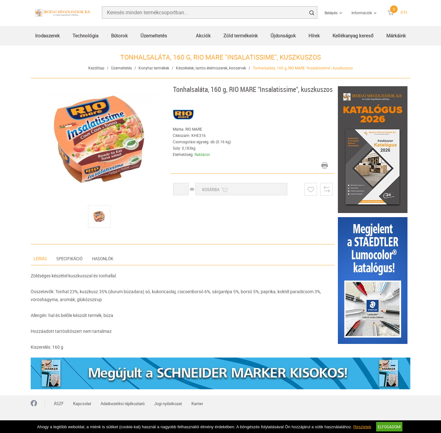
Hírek (314, 35)
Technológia (85, 35)
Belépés (331, 12)
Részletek (362, 426)
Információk (361, 12)
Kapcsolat (82, 403)
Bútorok (119, 35)
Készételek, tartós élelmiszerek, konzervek (211, 67)
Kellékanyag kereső (353, 35)
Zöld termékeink (240, 35)
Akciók (203, 35)
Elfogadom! (389, 426)
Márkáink (396, 35)
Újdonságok (283, 35)
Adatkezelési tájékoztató (123, 403)
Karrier (197, 403)
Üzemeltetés (153, 35)
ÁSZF (59, 403)
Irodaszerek (47, 35)
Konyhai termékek (154, 67)
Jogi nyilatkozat (168, 403)
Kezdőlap (96, 67)
